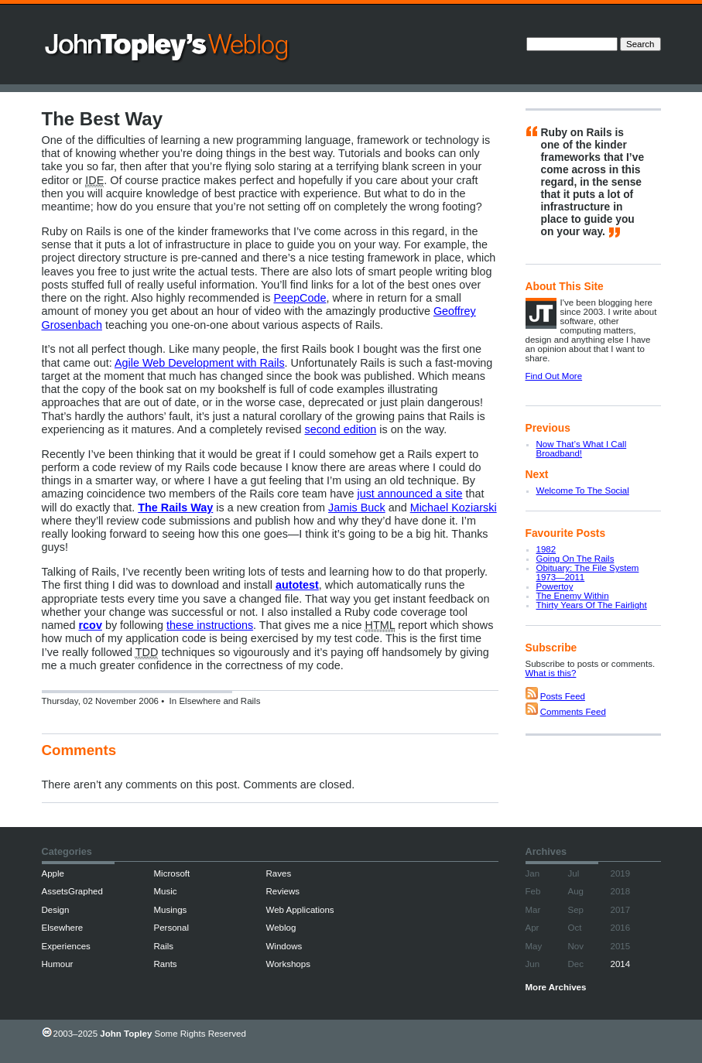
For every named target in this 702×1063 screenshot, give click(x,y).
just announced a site (409, 493)
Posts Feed (562, 696)
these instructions (209, 625)
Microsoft (172, 873)
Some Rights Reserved (200, 1033)
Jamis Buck (356, 507)
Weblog (281, 927)
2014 (621, 964)
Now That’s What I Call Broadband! (581, 448)
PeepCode (299, 298)
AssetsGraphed (72, 891)
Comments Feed (573, 711)
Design (56, 909)
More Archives (556, 987)
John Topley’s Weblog (167, 46)
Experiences (66, 946)
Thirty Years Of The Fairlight (591, 605)
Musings (170, 909)
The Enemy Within (572, 595)
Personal (171, 927)
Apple (53, 873)
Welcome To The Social (582, 490)
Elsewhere (200, 701)
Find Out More (554, 376)
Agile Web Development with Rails (200, 363)
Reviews (283, 891)
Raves (279, 873)
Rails (251, 701)
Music (165, 891)
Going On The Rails (575, 558)
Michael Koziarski (453, 507)
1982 (546, 549)
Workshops (288, 964)
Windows (284, 946)
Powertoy (555, 586)
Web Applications (300, 909)
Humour (58, 964)
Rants (165, 964)
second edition (340, 429)
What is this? (551, 673)
